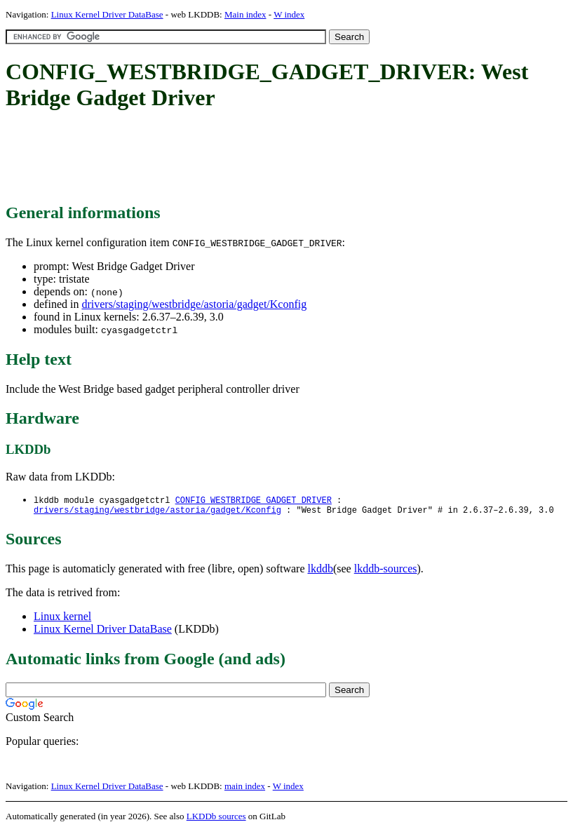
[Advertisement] (261, 157)
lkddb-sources (385, 571)
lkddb (320, 571)
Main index (245, 14)
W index (289, 14)
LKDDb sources (216, 819)
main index (244, 788)
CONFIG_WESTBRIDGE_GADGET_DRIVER (253, 500)
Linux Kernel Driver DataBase (107, 14)
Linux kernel (62, 619)
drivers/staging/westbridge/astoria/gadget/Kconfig (193, 304)
